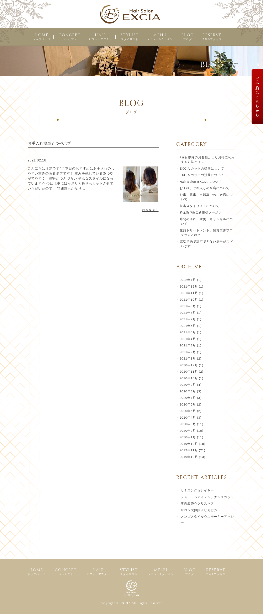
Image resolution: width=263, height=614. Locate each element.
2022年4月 (188, 280)
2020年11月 (189, 371)
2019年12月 (189, 443)
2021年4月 (188, 339)
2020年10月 (189, 378)
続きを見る (150, 210)
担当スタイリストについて (200, 206)
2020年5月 (188, 411)
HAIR (100, 36)
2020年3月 (188, 424)
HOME (41, 36)
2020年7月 (188, 397)
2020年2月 (188, 430)
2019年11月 (189, 450)
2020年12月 (189, 365)
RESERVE (212, 36)
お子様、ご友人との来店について (205, 188)
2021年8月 (188, 312)
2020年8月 (188, 391)
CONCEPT (70, 36)
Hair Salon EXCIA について (201, 181)
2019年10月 (189, 457)
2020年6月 (188, 404)
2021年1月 (188, 358)
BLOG (187, 36)
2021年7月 (188, 319)
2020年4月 (188, 417)
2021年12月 (189, 286)
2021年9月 (188, 306)
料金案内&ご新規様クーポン (201, 212)
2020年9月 (188, 384)
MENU (160, 36)
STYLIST (130, 36)
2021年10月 (189, 299)
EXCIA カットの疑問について (202, 168)
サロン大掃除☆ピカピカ (199, 510)
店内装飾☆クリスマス (197, 503)
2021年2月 (188, 352)
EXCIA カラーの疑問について (202, 175)
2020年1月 (188, 437)
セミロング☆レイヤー (197, 490)
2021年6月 (188, 325)
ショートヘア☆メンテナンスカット (207, 497)
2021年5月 (188, 332)
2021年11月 (189, 293)
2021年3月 (188, 345)
